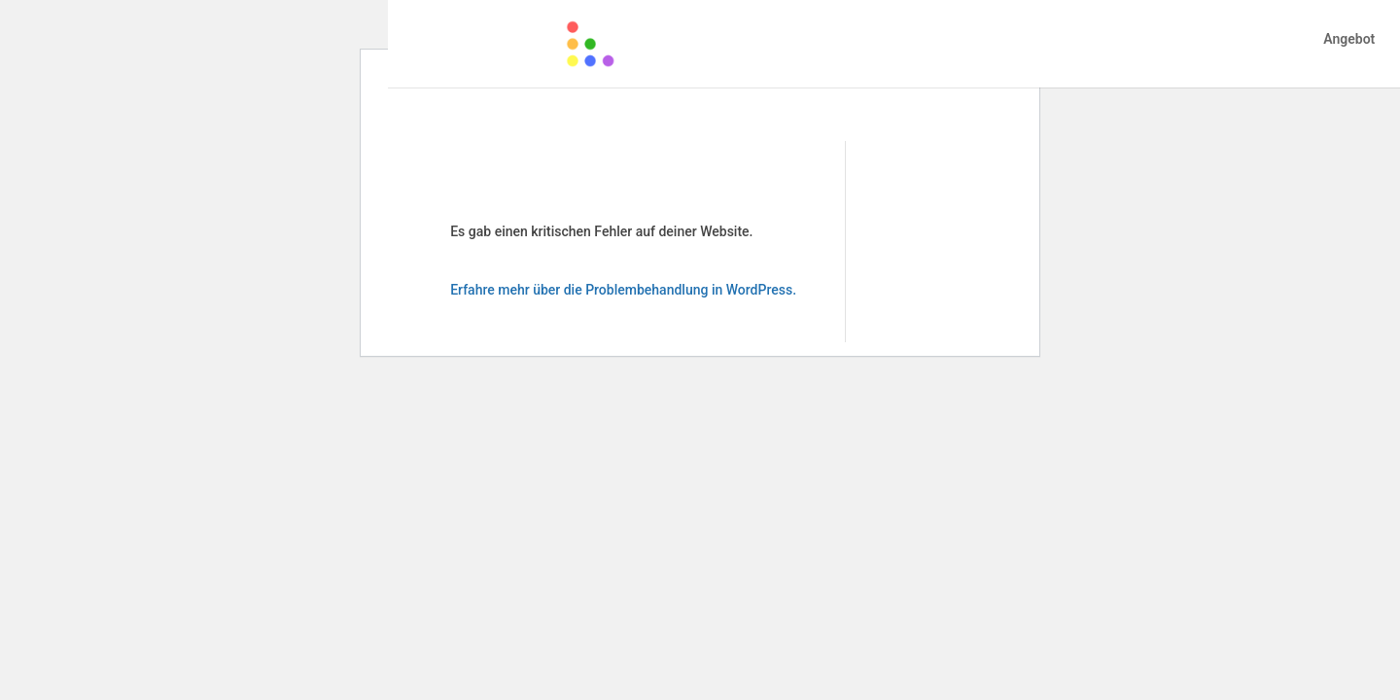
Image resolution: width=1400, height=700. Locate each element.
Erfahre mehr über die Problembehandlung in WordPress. (623, 290)
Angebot (1349, 39)
